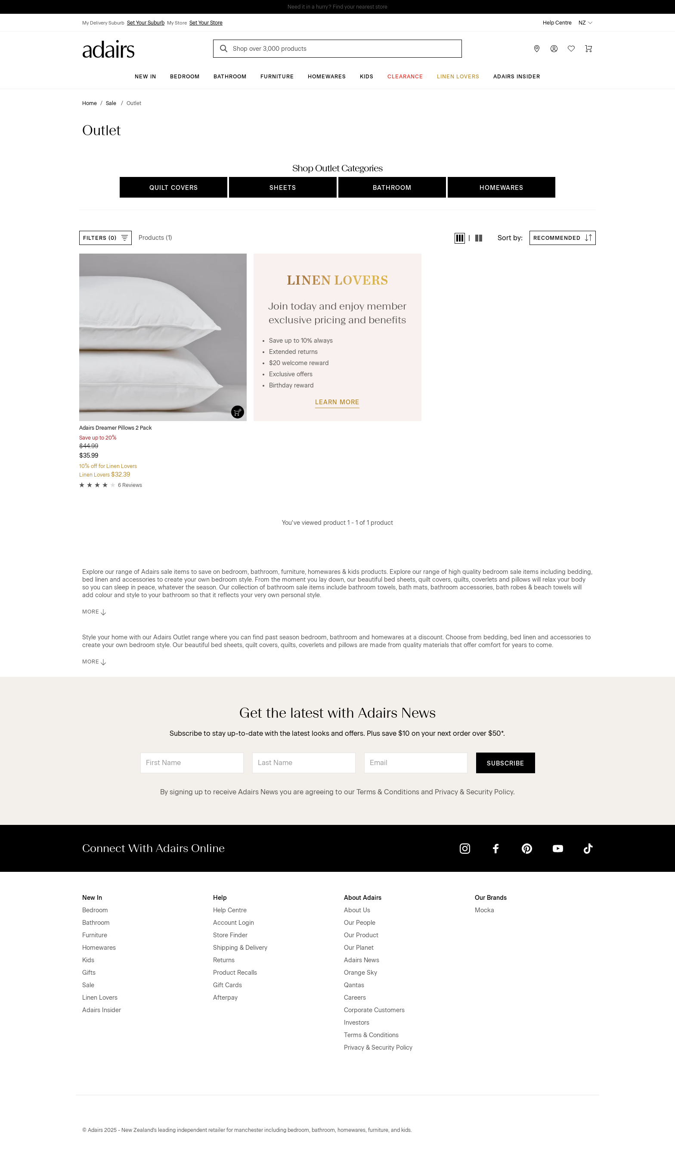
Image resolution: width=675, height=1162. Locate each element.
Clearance (405, 77)
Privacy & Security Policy (474, 792)
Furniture (277, 77)
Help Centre (557, 23)
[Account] (554, 48)
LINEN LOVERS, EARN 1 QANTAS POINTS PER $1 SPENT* (343, 7)
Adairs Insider (516, 77)
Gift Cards (227, 985)
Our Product (361, 935)
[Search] (225, 50)
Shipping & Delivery (240, 947)
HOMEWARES (501, 188)
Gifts (89, 972)
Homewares (327, 77)
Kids (367, 77)
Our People (359, 923)
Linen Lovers (458, 77)
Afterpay (225, 997)
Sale (88, 985)
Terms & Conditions (387, 792)
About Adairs (362, 898)
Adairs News (361, 960)
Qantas (354, 985)
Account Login (233, 923)
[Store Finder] (537, 48)
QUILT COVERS (173, 188)
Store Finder (230, 935)
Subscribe (505, 763)
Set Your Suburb (145, 23)
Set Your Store (206, 23)
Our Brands (491, 898)
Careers (355, 997)
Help (220, 898)
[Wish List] (571, 48)
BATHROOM (392, 188)
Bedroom (185, 77)
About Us (357, 910)
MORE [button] (95, 612)
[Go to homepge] (108, 48)
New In (145, 77)
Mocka (484, 910)
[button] (460, 238)
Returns (224, 960)
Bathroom (230, 77)
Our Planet (359, 947)
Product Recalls (235, 972)
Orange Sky (360, 972)
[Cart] (588, 48)
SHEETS (282, 188)
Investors (356, 1022)
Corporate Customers (374, 1010)
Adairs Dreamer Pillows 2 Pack (115, 428)
